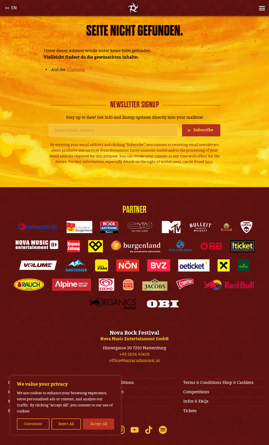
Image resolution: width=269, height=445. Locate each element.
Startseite (76, 69)
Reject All (66, 424)
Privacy (103, 410)
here (209, 162)
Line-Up (103, 401)
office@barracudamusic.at (134, 360)
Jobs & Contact (110, 391)
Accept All (98, 424)
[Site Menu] (260, 8)
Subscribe (203, 130)
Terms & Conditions (115, 382)
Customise (33, 424)
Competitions (196, 391)
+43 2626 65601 (134, 354)
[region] (65, 405)
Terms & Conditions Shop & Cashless (218, 382)
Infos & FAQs (195, 401)
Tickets (190, 410)
